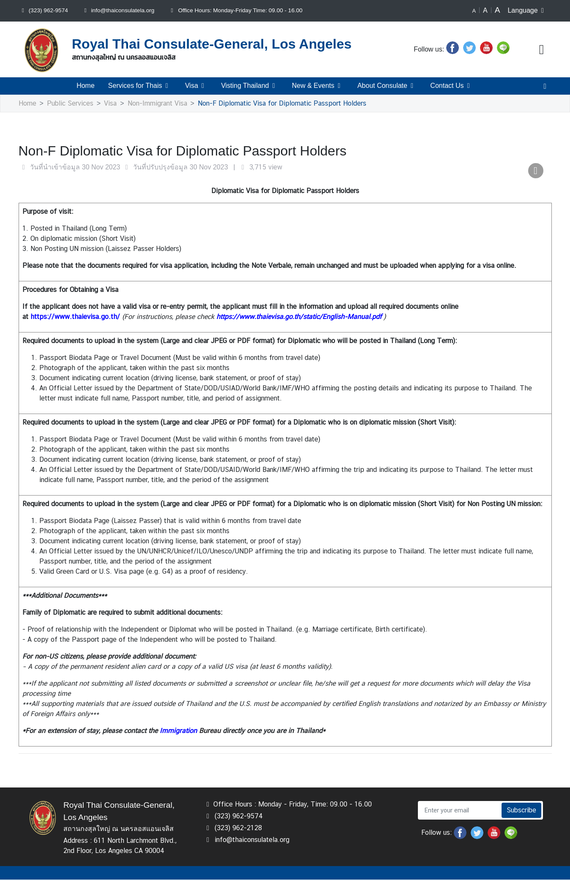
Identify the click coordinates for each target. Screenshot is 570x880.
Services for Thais (138, 86)
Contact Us (452, 86)
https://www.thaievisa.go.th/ (75, 317)
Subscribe (521, 810)
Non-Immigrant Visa (157, 104)
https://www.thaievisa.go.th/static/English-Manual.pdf (299, 317)
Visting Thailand (249, 86)
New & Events (318, 86)
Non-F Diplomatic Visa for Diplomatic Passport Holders (281, 104)
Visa (195, 86)
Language (527, 10)
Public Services (70, 104)
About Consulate (387, 86)
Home (85, 86)
